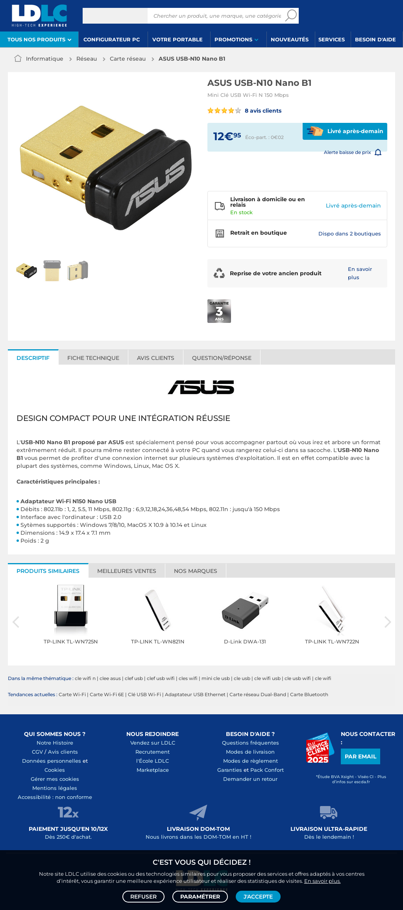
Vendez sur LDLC (152, 742)
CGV (37, 752)
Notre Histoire (55, 742)
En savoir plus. (322, 881)
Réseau (86, 58)
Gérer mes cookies (55, 779)
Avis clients (155, 357)
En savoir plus (360, 273)
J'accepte (258, 896)
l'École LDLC (152, 761)
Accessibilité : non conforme (55, 797)
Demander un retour (250, 779)
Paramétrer (200, 896)
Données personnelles (51, 761)
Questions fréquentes (250, 742)
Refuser (143, 896)
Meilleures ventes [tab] (126, 571)
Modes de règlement (250, 761)
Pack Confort (267, 770)
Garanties (229, 770)
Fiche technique (93, 357)
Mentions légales (54, 788)
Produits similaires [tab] (48, 571)
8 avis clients (244, 110)
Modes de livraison (250, 752)
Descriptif (33, 357)
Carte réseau (128, 58)
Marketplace (153, 770)
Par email (360, 756)
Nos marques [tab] (195, 571)
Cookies (54, 770)
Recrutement (152, 752)
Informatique (44, 58)
